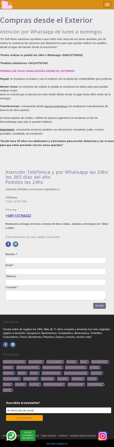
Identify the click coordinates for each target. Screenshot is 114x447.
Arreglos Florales (51, 367)
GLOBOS (34, 384)
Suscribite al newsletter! (23, 403)
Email (9, 265)
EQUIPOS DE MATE (53, 384)
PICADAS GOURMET (14, 361)
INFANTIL (8, 373)
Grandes (62, 378)
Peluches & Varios (75, 367)
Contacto (63, 435)
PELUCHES (47, 378)
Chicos (91, 378)
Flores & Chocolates (27, 367)
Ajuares (8, 367)
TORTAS (20, 384)
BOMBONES (30, 378)
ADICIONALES (95, 384)
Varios (7, 390)
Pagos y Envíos (48, 435)
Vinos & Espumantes (75, 373)
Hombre (71, 361)
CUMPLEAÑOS (54, 361)
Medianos (77, 378)
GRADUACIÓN (75, 384)
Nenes (33, 373)
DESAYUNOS (35, 361)
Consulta (11, 287)
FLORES (94, 367)
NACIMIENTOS (99, 361)
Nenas (21, 373)
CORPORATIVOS (51, 373)
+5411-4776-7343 (16, 201)
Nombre (11, 254)
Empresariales (11, 378)
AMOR (7, 384)
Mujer (83, 361)
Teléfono (10, 276)
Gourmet (95, 373)
